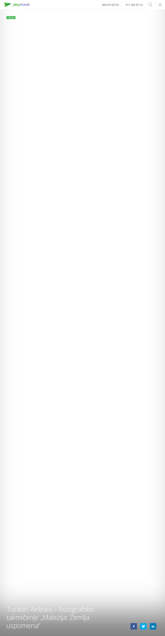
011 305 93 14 (134, 5)
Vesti (13, 19)
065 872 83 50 (110, 5)
